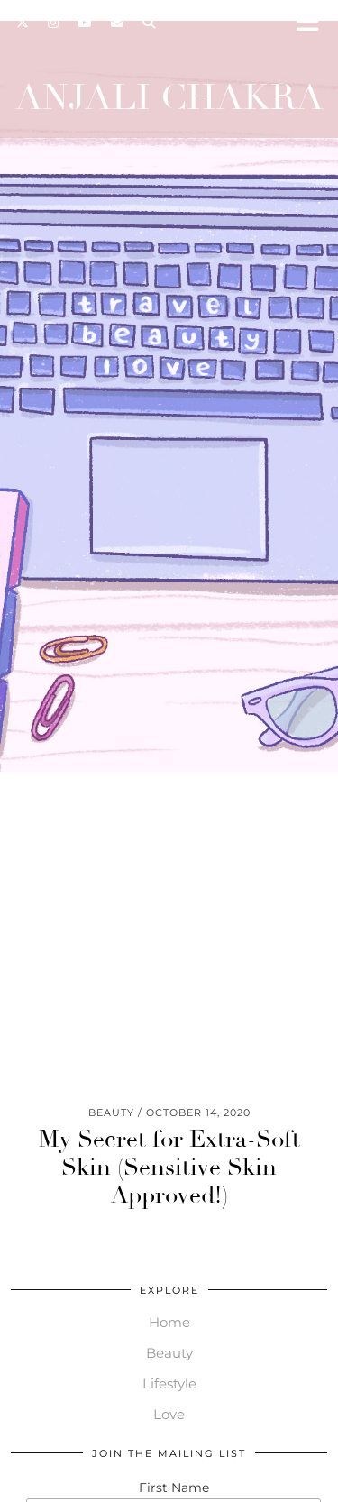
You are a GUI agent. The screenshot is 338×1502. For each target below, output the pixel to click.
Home (169, 1322)
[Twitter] (23, 22)
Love (169, 1414)
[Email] (117, 22)
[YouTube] (85, 22)
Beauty (169, 1352)
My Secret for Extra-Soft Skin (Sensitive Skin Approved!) (169, 1167)
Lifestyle (169, 1383)
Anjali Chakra (169, 97)
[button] (313, 23)
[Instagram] (53, 22)
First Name (174, 1487)
